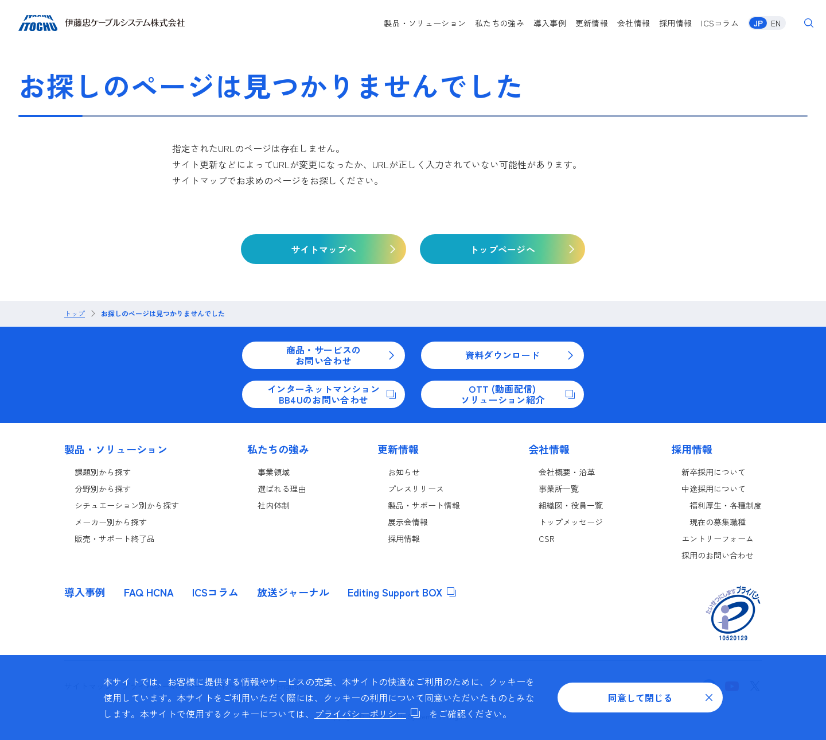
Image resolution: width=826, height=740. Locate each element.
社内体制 (274, 505)
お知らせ (404, 472)
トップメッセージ (571, 522)
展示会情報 (408, 522)
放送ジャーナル (293, 591)
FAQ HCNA (149, 591)
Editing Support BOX (402, 591)
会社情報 (633, 23)
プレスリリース (416, 488)
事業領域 (274, 472)
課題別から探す (103, 472)
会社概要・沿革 (567, 472)
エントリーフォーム (717, 538)
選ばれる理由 (282, 488)
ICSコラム (720, 23)
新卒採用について (713, 472)
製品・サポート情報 (424, 505)
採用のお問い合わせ (717, 555)
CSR (547, 538)
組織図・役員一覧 (571, 505)
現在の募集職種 (717, 522)
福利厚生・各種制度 (725, 505)
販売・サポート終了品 (115, 538)
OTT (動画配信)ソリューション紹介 (518, 394)
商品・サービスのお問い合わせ (341, 355)
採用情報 (675, 23)
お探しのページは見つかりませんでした (163, 313)
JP (758, 23)
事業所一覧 (559, 488)
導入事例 (549, 23)
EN (776, 23)
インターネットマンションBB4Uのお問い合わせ (331, 394)
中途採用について (713, 488)
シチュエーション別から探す (127, 505)
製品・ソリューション (425, 23)
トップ (74, 313)
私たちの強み (499, 23)
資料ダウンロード (520, 355)
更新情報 (591, 23)
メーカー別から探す (111, 522)
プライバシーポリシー (367, 713)
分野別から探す (103, 488)
